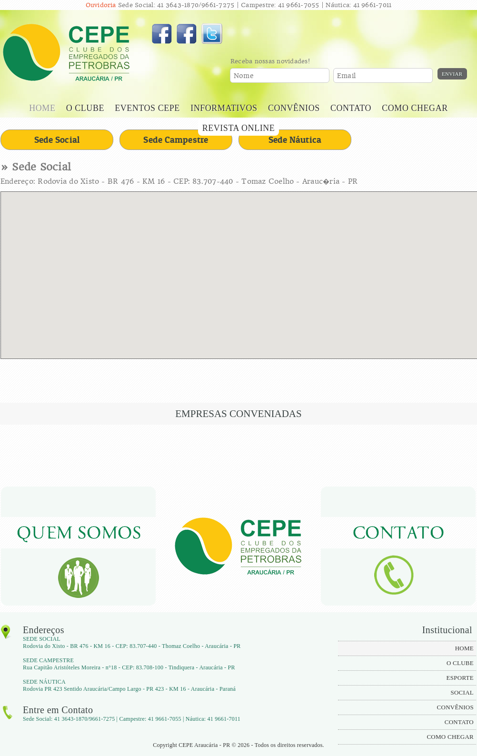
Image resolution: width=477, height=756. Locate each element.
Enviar (452, 74)
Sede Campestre (175, 139)
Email (346, 76)
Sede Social (57, 139)
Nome (244, 76)
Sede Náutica (295, 139)
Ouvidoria (101, 5)
